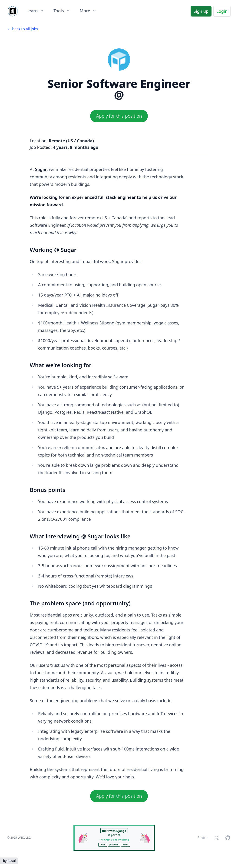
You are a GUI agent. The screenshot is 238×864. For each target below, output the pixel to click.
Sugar (41, 169)
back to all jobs (25, 28)
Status (202, 837)
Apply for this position (119, 116)
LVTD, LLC (24, 838)
